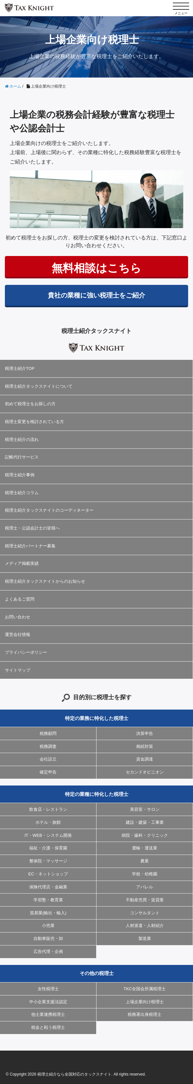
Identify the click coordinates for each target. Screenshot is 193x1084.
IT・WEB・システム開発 (47, 835)
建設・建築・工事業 (145, 822)
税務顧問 (48, 733)
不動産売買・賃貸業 (145, 899)
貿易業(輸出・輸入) (48, 912)
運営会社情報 (17, 634)
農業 (144, 861)
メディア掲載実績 (22, 563)
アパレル (144, 886)
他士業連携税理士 (48, 1014)
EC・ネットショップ (48, 873)
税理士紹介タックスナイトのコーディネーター (49, 510)
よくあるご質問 (19, 599)
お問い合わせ (17, 617)
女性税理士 (48, 988)
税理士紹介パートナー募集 (30, 545)
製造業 (144, 938)
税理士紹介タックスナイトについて (38, 386)
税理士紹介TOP (20, 368)
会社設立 (48, 759)
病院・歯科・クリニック (145, 835)
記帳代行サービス (22, 457)
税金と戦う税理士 (48, 1027)
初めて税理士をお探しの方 (30, 403)
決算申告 (144, 733)
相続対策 (144, 746)
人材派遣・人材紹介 (145, 925)
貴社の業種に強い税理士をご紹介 (96, 295)
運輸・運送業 (144, 848)
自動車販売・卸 (48, 938)
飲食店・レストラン (48, 809)
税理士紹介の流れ (22, 439)
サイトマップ (17, 670)
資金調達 (144, 759)
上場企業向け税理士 (145, 1001)
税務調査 (48, 746)
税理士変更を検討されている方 (34, 421)
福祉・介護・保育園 (48, 848)
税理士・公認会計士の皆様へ (32, 528)
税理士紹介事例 (19, 474)
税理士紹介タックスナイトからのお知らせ (45, 581)
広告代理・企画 (48, 951)
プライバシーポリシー (26, 652)
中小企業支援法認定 (48, 1001)
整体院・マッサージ (48, 861)
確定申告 (48, 772)
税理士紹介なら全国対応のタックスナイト (74, 1074)
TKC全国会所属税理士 (144, 988)
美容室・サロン (145, 809)
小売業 (48, 925)
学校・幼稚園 (144, 873)
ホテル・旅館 (48, 822)
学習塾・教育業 (48, 899)
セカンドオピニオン (145, 772)
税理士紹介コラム (22, 492)
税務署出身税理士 (144, 1014)
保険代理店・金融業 (48, 886)
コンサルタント (145, 912)
